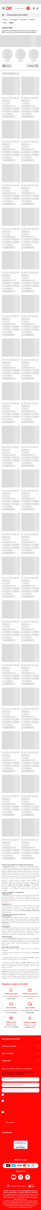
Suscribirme (10, 1122)
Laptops (32, 19)
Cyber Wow (27, 973)
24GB (11, 23)
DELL (4, 23)
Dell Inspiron (7, 917)
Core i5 (10, 900)
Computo (23, 19)
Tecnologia (13, 19)
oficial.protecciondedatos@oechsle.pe (20, 1207)
